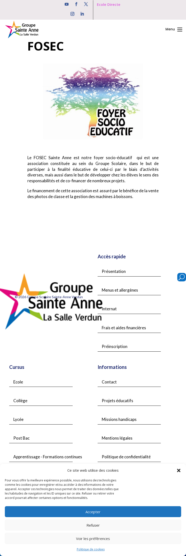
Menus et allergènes (120, 290)
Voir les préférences (93, 538)
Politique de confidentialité (126, 456)
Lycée (18, 419)
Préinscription (114, 346)
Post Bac (21, 438)
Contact (109, 381)
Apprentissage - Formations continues (47, 456)
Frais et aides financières (124, 327)
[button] (178, 470)
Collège (20, 400)
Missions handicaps (119, 419)
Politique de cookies (91, 549)
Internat (109, 308)
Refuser (93, 525)
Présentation (114, 271)
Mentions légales (117, 438)
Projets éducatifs (117, 400)
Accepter (93, 511)
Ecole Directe (108, 4)
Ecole (18, 381)
